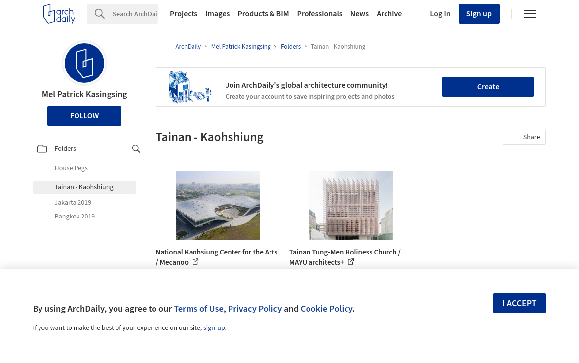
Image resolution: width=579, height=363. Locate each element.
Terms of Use (199, 308)
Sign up (479, 13)
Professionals (320, 14)
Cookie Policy (326, 308)
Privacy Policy (255, 308)
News (359, 14)
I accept (519, 303)
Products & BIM (263, 14)
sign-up (214, 328)
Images (217, 14)
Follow (84, 115)
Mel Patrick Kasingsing (84, 94)
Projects (183, 14)
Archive (389, 14)
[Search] (135, 14)
